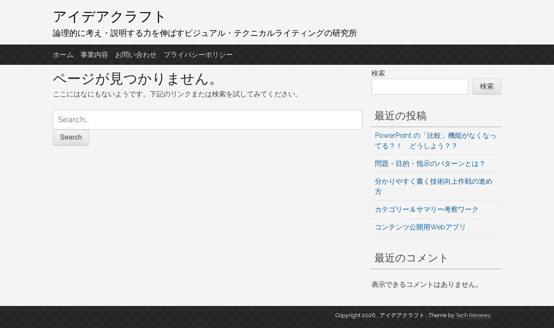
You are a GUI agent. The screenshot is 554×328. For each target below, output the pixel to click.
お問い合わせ (136, 55)
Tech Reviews (473, 315)
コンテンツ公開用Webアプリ (420, 227)
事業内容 (94, 55)
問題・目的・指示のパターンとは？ (430, 163)
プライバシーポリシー (198, 55)
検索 (378, 73)
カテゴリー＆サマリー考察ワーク (427, 209)
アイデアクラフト (110, 16)
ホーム (63, 55)
